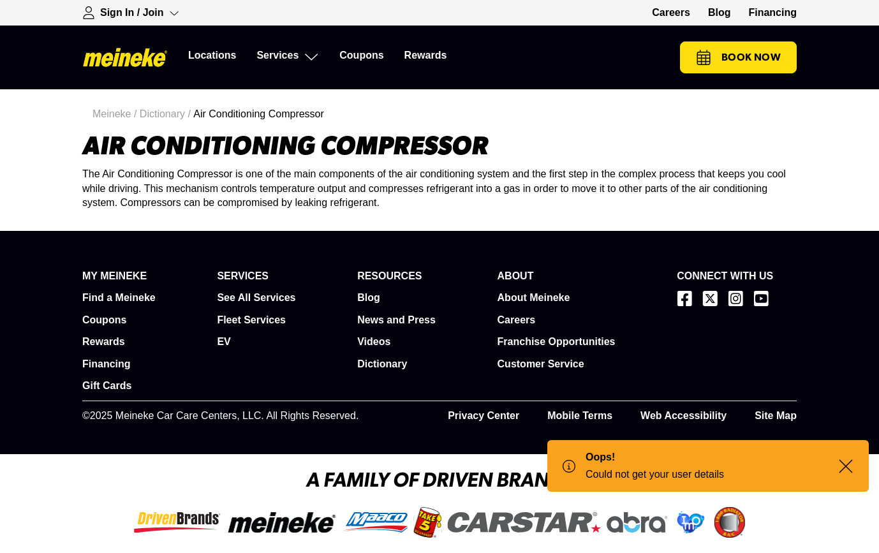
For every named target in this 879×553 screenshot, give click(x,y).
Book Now (738, 57)
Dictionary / (166, 113)
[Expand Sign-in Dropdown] (130, 13)
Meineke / (116, 113)
